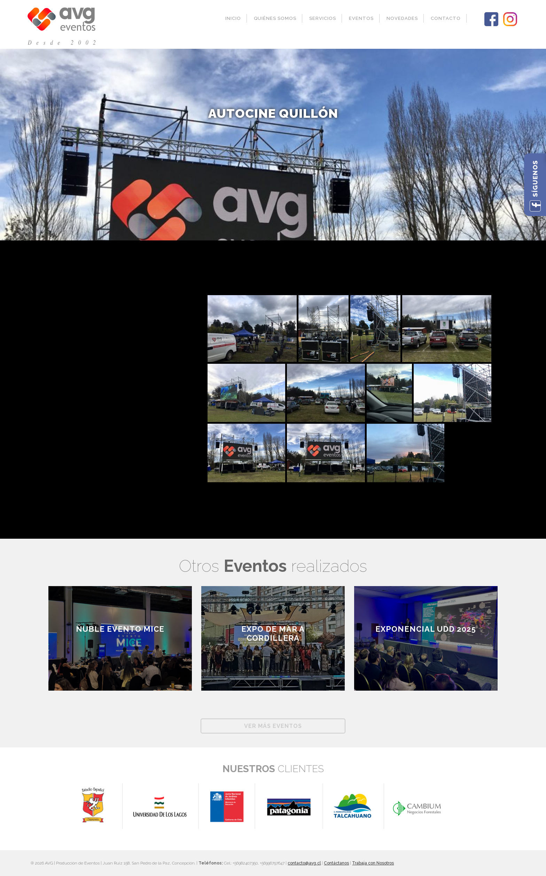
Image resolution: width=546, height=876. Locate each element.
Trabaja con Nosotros (373, 863)
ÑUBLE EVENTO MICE (120, 628)
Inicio (233, 18)
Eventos (361, 18)
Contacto (446, 18)
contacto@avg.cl (304, 863)
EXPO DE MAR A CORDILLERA (273, 633)
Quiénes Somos (275, 18)
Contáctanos (336, 863)
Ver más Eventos (273, 726)
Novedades (402, 18)
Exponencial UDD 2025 (425, 628)
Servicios (322, 18)
